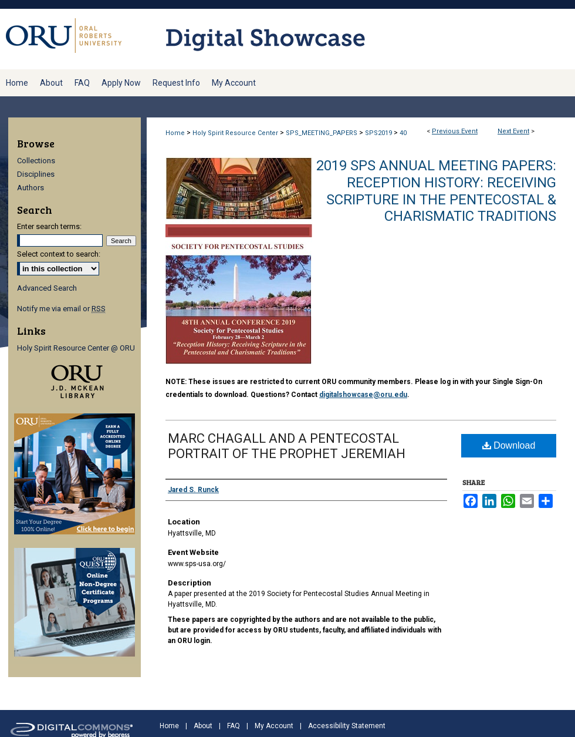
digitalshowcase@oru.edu (363, 395)
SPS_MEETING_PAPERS (322, 133)
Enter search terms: (49, 226)
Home (175, 133)
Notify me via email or (61, 308)
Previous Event (455, 131)
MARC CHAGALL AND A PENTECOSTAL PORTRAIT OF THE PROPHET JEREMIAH (286, 446)
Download (509, 445)
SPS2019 (379, 133)
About (203, 726)
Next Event (513, 131)
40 (403, 133)
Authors (30, 187)
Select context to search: (58, 254)
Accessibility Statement (346, 726)
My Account (274, 726)
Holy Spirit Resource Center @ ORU (76, 348)
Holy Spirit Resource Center (236, 133)
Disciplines (36, 174)
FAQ (233, 726)
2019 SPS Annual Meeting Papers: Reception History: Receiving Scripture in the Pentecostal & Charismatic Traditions (436, 190)
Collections (36, 160)
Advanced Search (47, 288)
